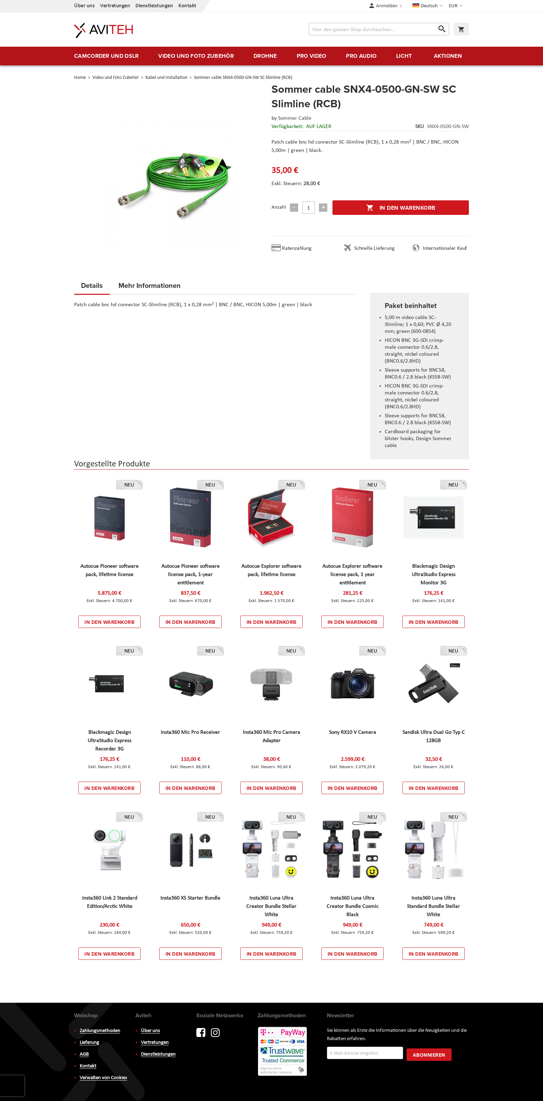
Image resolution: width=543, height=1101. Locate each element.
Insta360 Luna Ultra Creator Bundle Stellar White (271, 906)
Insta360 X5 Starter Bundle (190, 898)
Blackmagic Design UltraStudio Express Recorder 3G (109, 741)
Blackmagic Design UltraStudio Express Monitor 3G (433, 575)
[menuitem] (106, 56)
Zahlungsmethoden (100, 1031)
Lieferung (89, 1042)
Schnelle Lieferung (374, 248)
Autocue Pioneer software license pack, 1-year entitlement (190, 575)
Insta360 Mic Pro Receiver (190, 732)
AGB (84, 1054)
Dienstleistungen (154, 6)
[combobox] (379, 29)
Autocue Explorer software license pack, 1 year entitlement (352, 575)
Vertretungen (115, 6)
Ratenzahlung (297, 248)
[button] (456, 6)
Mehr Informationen (149, 285)
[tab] (92, 287)
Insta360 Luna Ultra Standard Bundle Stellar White (433, 906)
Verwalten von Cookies (103, 1078)
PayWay (283, 1052)
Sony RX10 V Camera (352, 732)
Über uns (84, 6)
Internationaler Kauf (445, 248)
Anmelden (387, 6)
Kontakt (187, 6)
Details (92, 285)
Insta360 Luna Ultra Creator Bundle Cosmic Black (353, 906)
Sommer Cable (294, 118)
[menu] (271, 56)
